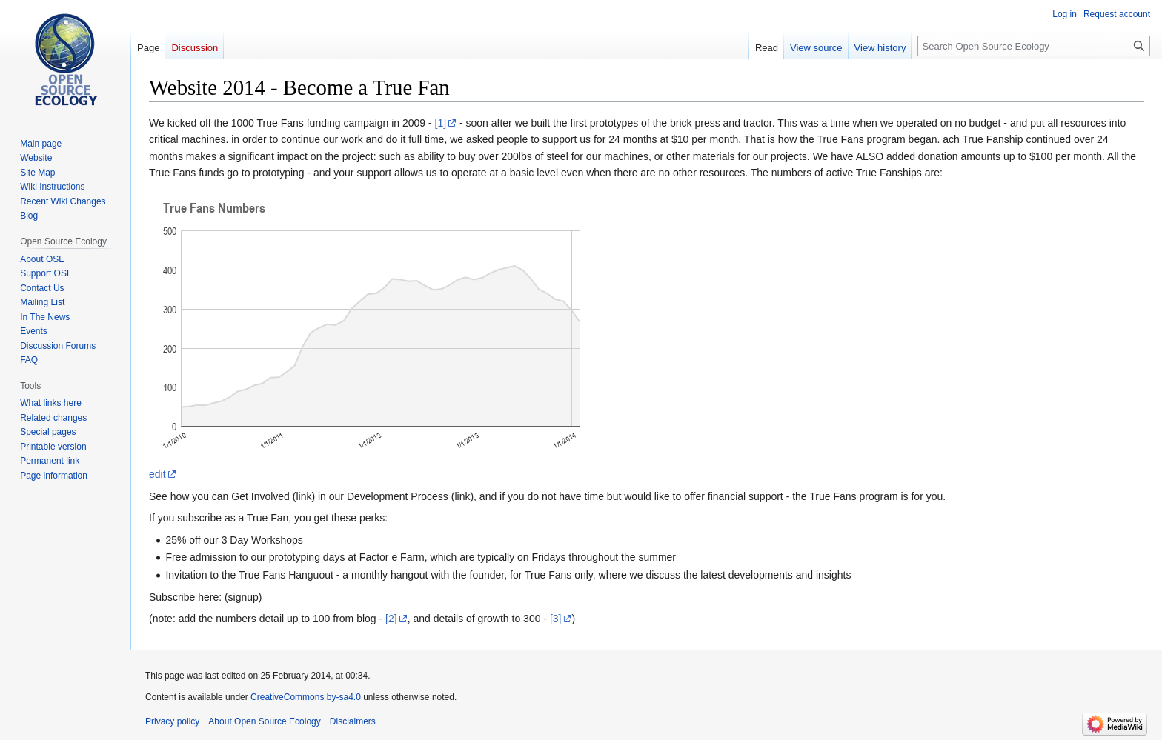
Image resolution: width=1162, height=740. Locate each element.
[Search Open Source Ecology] (1033, 46)
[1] (441, 123)
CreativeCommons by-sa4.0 (305, 697)
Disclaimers (353, 721)
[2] (391, 618)
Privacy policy (172, 721)
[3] (556, 618)
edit (157, 474)
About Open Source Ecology (264, 721)
